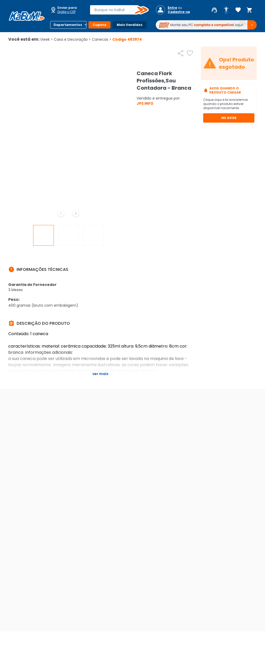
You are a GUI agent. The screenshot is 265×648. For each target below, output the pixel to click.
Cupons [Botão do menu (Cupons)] (99, 25)
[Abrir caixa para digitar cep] (66, 10)
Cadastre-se (179, 12)
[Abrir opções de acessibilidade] (226, 10)
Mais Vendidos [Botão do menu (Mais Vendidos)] (129, 25)
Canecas (101, 39)
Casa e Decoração (72, 39)
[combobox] (115, 10)
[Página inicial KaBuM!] (26, 16)
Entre (172, 8)
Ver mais (100, 373)
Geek (46, 39)
